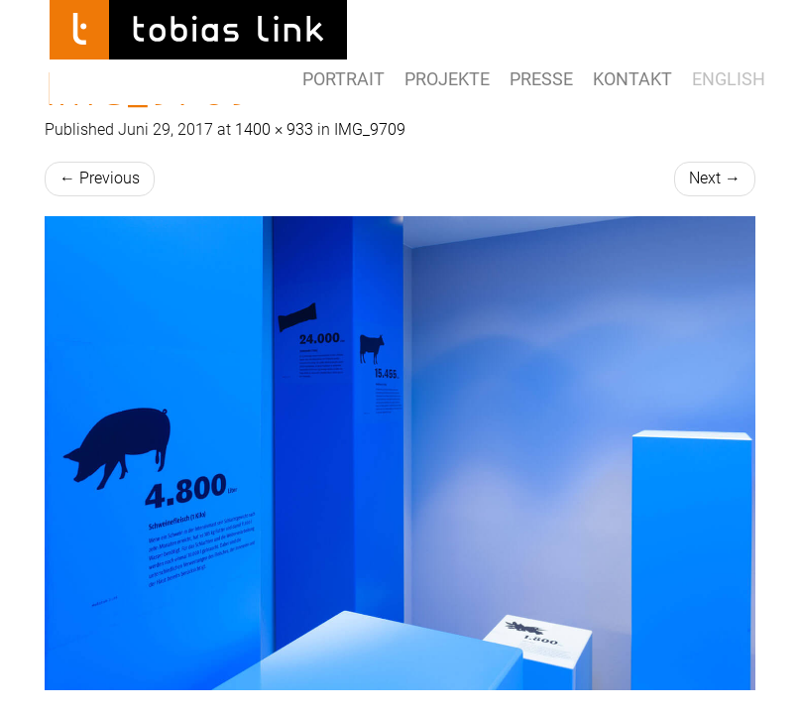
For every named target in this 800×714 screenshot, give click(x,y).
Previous (99, 178)
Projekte (447, 78)
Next (715, 178)
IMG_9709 (369, 129)
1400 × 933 (274, 129)
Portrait (343, 78)
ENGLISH (728, 78)
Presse (541, 78)
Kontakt (632, 78)
